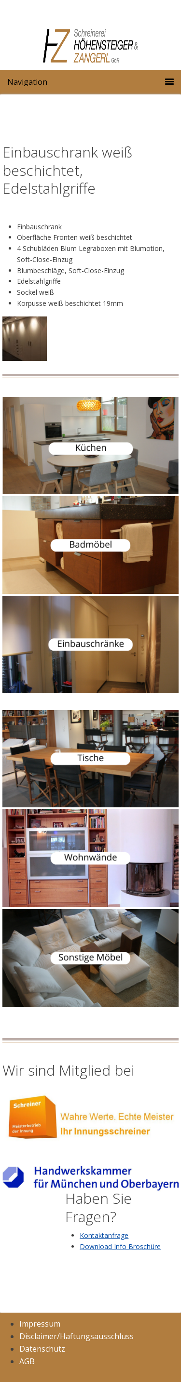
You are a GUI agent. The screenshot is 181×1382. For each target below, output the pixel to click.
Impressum (39, 1323)
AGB (27, 1361)
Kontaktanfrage (104, 1235)
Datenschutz (42, 1348)
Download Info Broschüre (120, 1246)
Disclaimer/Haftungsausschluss (76, 1336)
